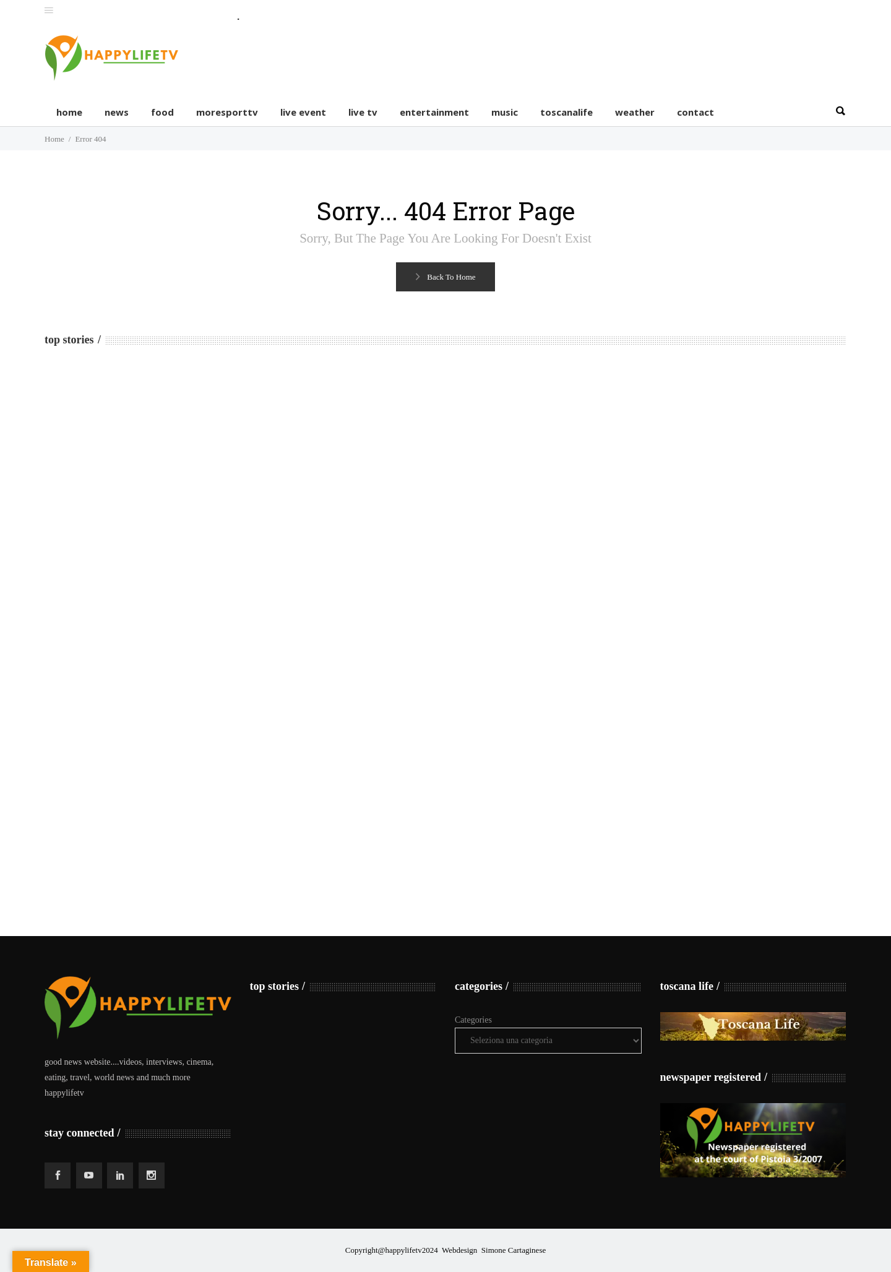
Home (54, 139)
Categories (473, 1020)
